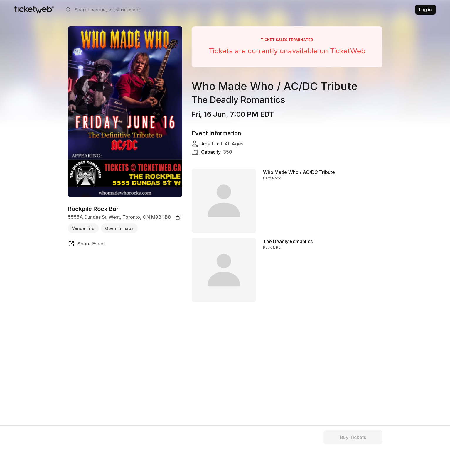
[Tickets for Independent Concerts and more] (34, 9)
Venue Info (83, 228)
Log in (425, 9)
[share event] (86, 244)
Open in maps (119, 228)
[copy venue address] (178, 217)
